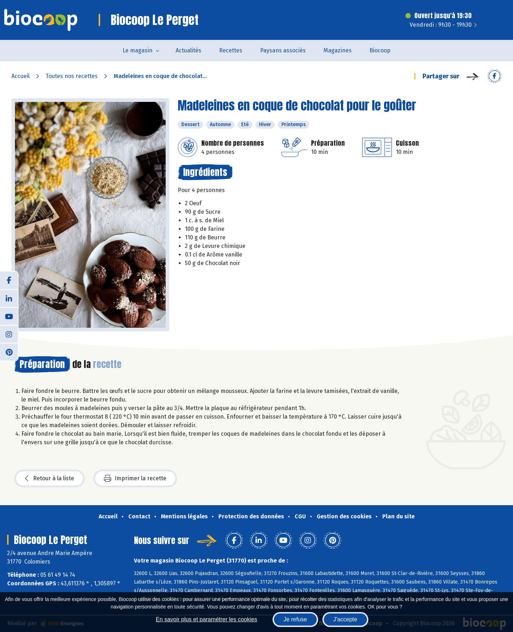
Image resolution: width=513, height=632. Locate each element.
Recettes (230, 50)
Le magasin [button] (137, 50)
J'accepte (345, 619)
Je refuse (295, 619)
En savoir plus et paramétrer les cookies (206, 619)
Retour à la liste (49, 478)
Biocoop (379, 50)
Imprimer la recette (135, 478)
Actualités (188, 50)
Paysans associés (283, 50)
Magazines (337, 50)
